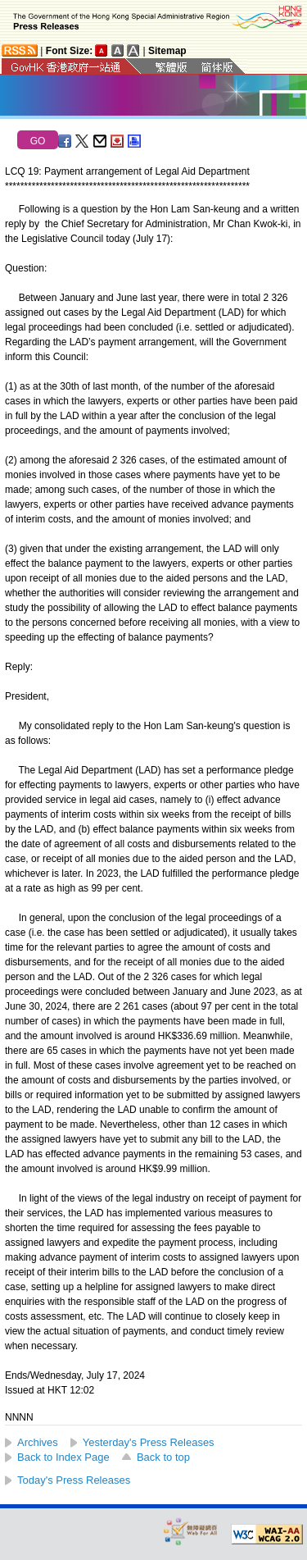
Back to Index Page (63, 1457)
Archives (37, 1442)
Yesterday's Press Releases (148, 1442)
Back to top (163, 1457)
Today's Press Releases (73, 1480)
